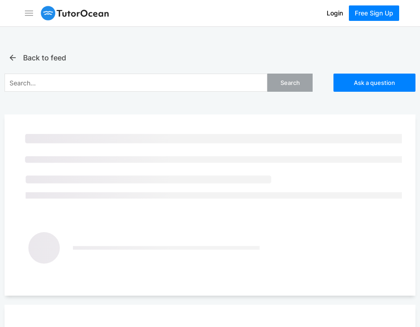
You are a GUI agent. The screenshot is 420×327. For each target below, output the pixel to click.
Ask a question (374, 82)
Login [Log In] (335, 13)
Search (290, 82)
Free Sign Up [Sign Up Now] (374, 13)
